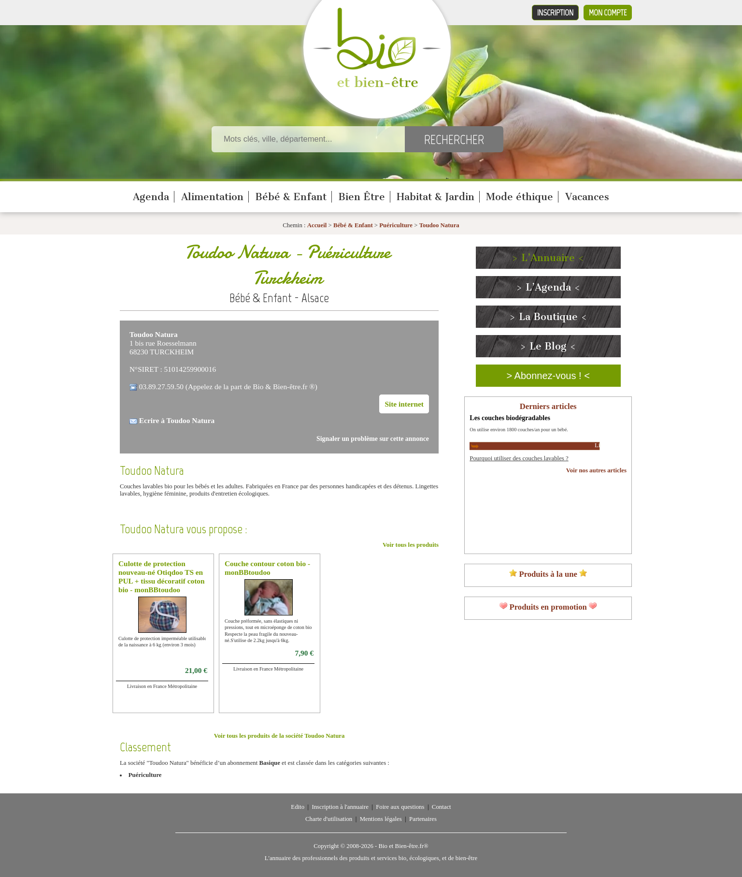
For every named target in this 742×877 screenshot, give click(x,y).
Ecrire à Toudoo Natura (176, 420)
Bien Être (361, 197)
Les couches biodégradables (510, 418)
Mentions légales (381, 819)
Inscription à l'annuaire (340, 807)
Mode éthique (519, 197)
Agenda (151, 197)
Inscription (555, 12)
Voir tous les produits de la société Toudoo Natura (279, 735)
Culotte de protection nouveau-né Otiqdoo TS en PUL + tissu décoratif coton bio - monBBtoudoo (161, 576)
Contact (441, 807)
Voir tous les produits (411, 544)
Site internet (404, 404)
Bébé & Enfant (291, 197)
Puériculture (396, 225)
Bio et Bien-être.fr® (403, 846)
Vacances (587, 197)
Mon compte (608, 12)
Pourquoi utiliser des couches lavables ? (519, 458)
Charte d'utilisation (328, 819)
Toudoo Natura (439, 225)
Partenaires (423, 819)
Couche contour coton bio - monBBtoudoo (267, 567)
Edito (297, 807)
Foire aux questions (400, 807)
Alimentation (212, 197)
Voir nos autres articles (596, 470)
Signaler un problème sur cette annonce (372, 438)
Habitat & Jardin (435, 197)
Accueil (317, 225)
